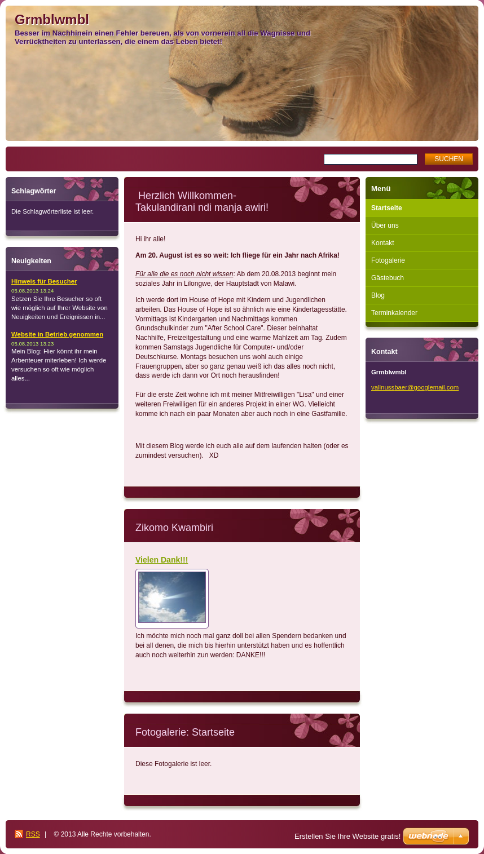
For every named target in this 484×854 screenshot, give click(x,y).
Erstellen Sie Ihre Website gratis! (347, 836)
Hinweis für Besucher (44, 281)
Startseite (386, 208)
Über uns (385, 225)
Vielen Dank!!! (161, 559)
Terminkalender (394, 313)
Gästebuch (387, 278)
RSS (33, 834)
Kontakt (382, 243)
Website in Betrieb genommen (57, 334)
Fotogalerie (388, 260)
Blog (378, 295)
